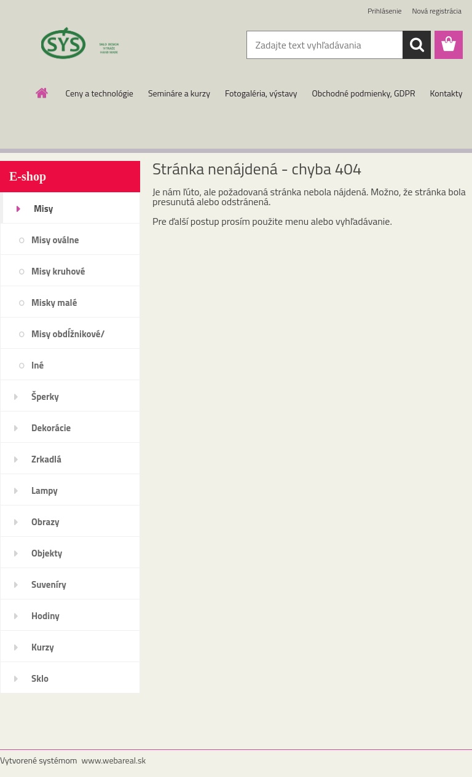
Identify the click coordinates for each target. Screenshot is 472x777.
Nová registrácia (437, 11)
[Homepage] (42, 93)
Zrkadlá (46, 459)
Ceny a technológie (99, 93)
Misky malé (54, 302)
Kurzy (42, 647)
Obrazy (45, 522)
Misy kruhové (58, 271)
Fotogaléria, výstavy (261, 93)
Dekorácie (51, 428)
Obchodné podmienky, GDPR (363, 93)
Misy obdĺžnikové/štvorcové (67, 338)
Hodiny (45, 616)
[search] (417, 45)
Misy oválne (55, 240)
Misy (43, 208)
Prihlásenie (384, 11)
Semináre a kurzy (179, 93)
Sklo (40, 678)
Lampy (44, 490)
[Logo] (84, 45)
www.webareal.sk (114, 760)
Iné (37, 365)
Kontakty (446, 93)
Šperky (45, 396)
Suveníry (48, 584)
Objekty (46, 553)
